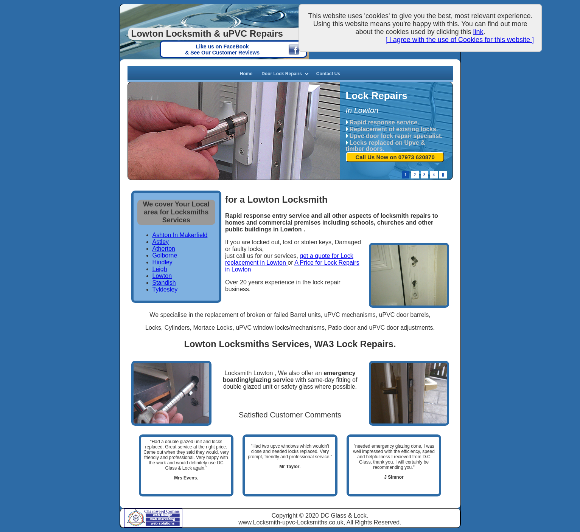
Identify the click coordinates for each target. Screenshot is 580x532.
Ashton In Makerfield (180, 235)
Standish (164, 282)
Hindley (162, 262)
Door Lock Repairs (281, 73)
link (478, 32)
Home (246, 73)
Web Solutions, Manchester (163, 524)
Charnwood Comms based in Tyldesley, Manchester (134, 517)
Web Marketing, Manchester (163, 520)
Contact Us (328, 73)
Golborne (164, 255)
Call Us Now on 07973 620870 (395, 157)
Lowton (162, 276)
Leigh (159, 269)
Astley (160, 242)
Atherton (163, 248)
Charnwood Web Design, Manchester (163, 513)
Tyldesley (165, 289)
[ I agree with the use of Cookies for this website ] (460, 39)
